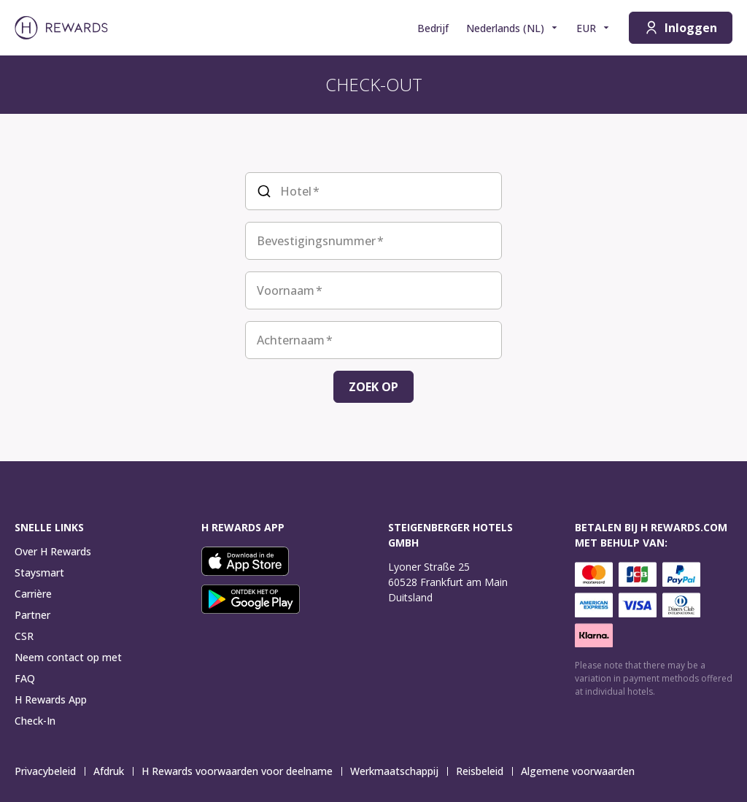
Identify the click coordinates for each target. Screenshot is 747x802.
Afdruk (113, 771)
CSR (24, 636)
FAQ (25, 678)
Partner (32, 615)
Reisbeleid (484, 771)
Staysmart (39, 572)
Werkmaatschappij (398, 771)
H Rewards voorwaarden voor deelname (241, 771)
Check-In (35, 721)
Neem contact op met (68, 657)
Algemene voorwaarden (582, 771)
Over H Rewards (53, 551)
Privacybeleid (50, 771)
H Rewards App (51, 699)
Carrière (33, 594)
